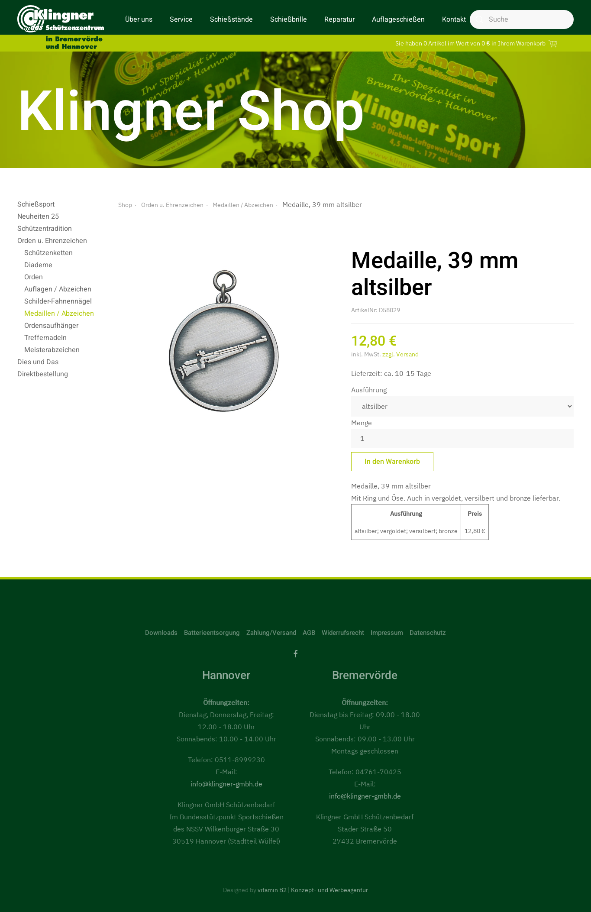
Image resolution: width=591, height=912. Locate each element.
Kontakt (454, 19)
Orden (33, 277)
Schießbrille (288, 19)
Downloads (161, 632)
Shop (125, 205)
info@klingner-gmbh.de (226, 783)
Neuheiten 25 (38, 216)
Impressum (387, 632)
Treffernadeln (45, 338)
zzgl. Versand (400, 354)
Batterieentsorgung (212, 632)
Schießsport (36, 204)
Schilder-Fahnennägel (58, 301)
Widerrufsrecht (343, 632)
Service (181, 19)
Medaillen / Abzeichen (59, 313)
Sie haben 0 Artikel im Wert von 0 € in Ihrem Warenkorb (477, 43)
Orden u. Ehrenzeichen (52, 241)
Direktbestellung (42, 374)
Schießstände (231, 19)
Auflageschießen (398, 19)
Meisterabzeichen (52, 350)
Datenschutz (428, 632)
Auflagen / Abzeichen (57, 289)
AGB (309, 632)
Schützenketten (48, 253)
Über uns (138, 19)
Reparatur (339, 19)
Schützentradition (44, 228)
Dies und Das (37, 362)
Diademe (38, 265)
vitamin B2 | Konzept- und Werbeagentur (313, 890)
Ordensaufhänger (51, 325)
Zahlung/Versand (271, 632)
